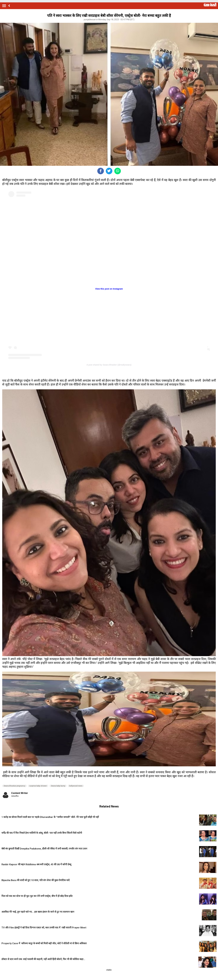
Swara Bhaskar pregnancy (14, 786)
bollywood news (75, 786)
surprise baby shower (38, 786)
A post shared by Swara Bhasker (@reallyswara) (109, 365)
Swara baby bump (58, 786)
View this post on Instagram (109, 289)
